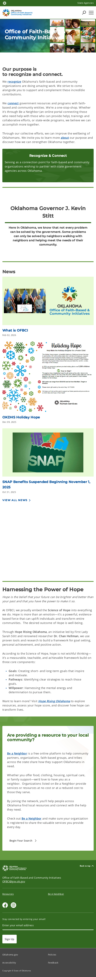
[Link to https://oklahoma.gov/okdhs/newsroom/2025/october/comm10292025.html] (48, 453)
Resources (8, 893)
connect (13, 103)
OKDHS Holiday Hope (21, 417)
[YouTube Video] (48, 537)
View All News (14, 500)
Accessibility (9, 962)
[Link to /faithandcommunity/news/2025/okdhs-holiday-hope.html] (48, 377)
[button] (23, 840)
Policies (52, 954)
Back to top (87, 866)
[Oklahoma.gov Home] (4, 2)
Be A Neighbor (56, 893)
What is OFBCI (15, 330)
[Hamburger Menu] (91, 12)
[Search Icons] (84, 12)
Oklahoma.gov (10, 954)
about (65, 138)
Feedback (53, 962)
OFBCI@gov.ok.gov (13, 881)
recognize (14, 81)
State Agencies (85, 2)
